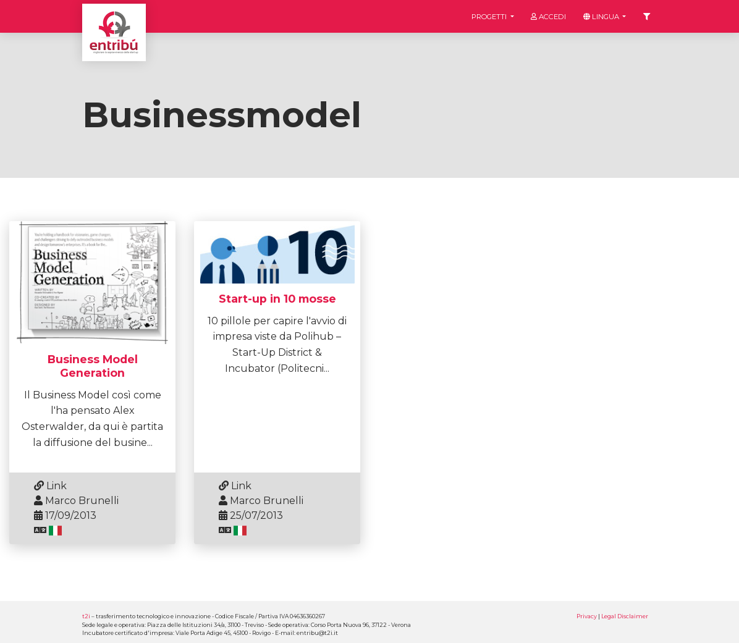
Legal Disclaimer (624, 616)
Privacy (586, 616)
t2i (86, 616)
